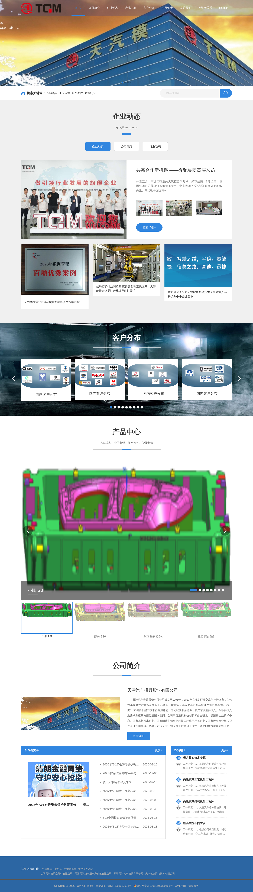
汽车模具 (51, 93)
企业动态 (112, 7)
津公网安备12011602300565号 (154, 885)
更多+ (158, 750)
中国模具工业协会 (52, 869)
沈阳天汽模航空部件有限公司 (57, 873)
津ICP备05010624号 (120, 885)
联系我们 (185, 7)
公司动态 (126, 146)
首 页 (78, 7)
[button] (122, 82)
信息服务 (193, 885)
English (223, 7)
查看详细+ (149, 227)
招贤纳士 (167, 7)
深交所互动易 (85, 869)
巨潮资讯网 (70, 869)
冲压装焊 (64, 93)
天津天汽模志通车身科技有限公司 (93, 873)
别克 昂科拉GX (153, 636)
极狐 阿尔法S (206, 636)
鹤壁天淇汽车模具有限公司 (128, 873)
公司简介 (94, 7)
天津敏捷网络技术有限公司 (160, 873)
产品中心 (130, 7)
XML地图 (180, 885)
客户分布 (149, 7)
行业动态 (155, 146)
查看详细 (138, 736)
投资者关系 (205, 7)
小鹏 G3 (47, 636)
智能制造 (90, 93)
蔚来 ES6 (100, 636)
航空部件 (77, 93)
